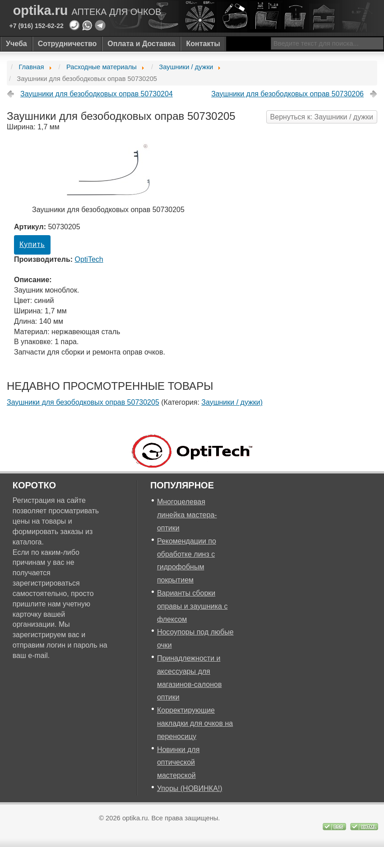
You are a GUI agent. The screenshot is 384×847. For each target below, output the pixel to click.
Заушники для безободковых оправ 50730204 (96, 94)
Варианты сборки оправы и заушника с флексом (192, 606)
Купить (32, 244)
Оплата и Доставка (141, 43)
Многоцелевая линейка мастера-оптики (187, 515)
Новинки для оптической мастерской (178, 763)
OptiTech (89, 259)
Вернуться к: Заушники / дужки (321, 117)
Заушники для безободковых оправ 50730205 (83, 402)
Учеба (16, 43)
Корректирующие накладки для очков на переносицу (195, 723)
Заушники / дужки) (232, 402)
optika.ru (87, 11)
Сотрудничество (67, 43)
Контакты (203, 43)
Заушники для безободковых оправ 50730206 (287, 94)
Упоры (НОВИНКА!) (189, 788)
